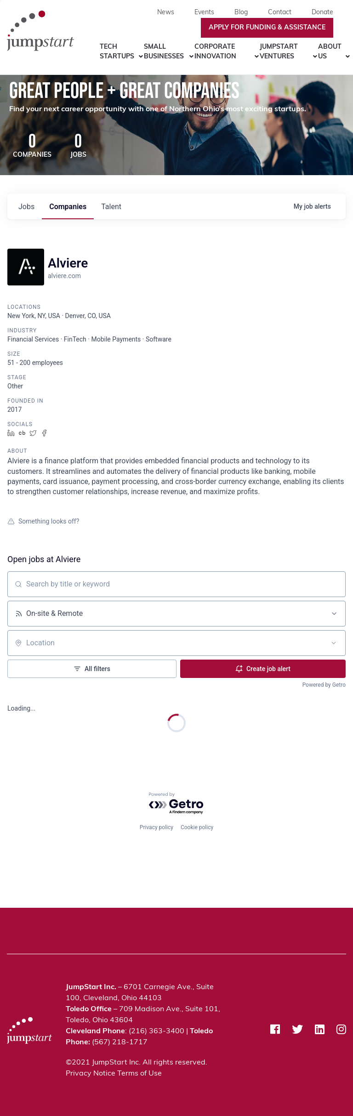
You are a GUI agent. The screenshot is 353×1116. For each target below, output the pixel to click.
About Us (330, 52)
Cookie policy (197, 826)
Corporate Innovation (215, 52)
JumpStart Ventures (279, 52)
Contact (279, 12)
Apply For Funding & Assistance (267, 27)
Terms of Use (139, 1073)
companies (67, 207)
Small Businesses (164, 52)
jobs (26, 207)
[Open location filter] (334, 644)
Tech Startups (117, 52)
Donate (322, 12)
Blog (241, 12)
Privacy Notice (90, 1073)
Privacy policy (156, 826)
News (165, 12)
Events (204, 12)
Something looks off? (43, 522)
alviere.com (64, 276)
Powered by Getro (324, 686)
